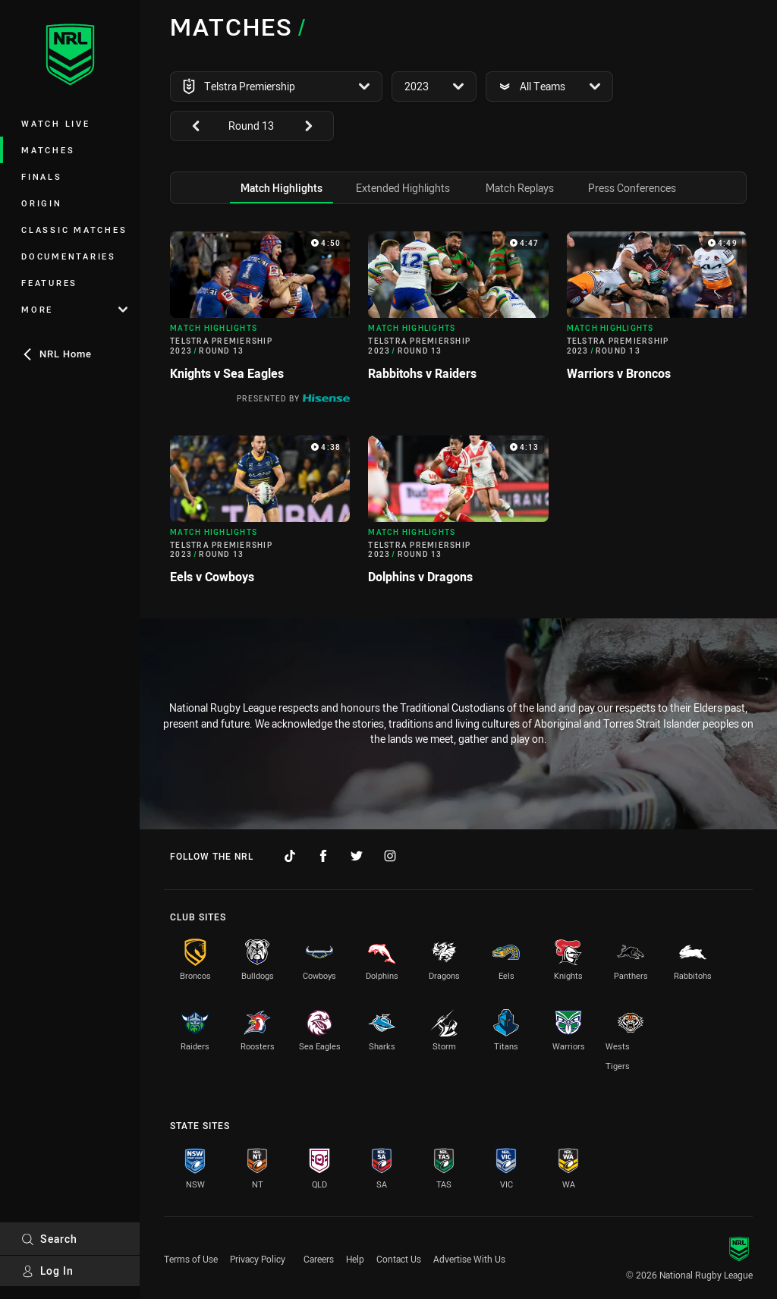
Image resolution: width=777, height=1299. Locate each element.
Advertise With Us (469, 1259)
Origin (41, 203)
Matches (47, 150)
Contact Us (398, 1259)
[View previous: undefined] (188, 126)
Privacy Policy (257, 1259)
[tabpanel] (458, 413)
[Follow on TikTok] (290, 856)
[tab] (281, 187)
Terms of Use (191, 1259)
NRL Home (56, 353)
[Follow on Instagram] (390, 856)
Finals (41, 176)
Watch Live (55, 123)
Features (49, 282)
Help (355, 1259)
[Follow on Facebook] (323, 856)
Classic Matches (74, 229)
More (74, 309)
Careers (319, 1259)
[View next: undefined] (315, 126)
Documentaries (68, 256)
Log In (47, 1270)
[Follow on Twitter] (357, 856)
